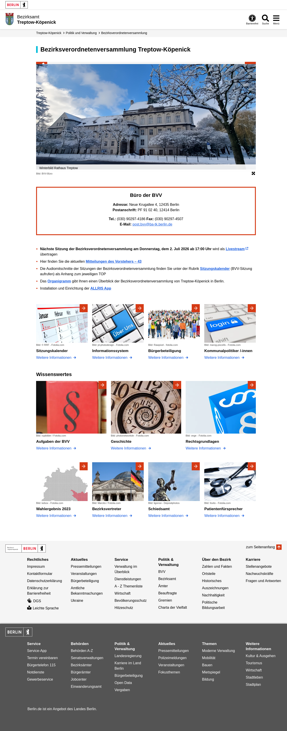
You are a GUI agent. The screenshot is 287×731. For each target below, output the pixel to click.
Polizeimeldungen (172, 658)
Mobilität (208, 658)
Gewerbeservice (40, 679)
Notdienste (35, 672)
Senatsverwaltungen (87, 658)
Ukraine (77, 600)
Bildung (208, 679)
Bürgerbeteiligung (85, 581)
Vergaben (122, 690)
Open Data (123, 683)
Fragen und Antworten (263, 581)
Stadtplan (253, 684)
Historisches (212, 581)
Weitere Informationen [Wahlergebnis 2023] (54, 516)
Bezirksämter (81, 665)
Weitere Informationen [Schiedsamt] (166, 516)
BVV (161, 572)
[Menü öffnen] (276, 19)
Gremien (165, 600)
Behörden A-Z (82, 651)
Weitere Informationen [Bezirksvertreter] (110, 516)
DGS (34, 601)
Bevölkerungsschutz (131, 600)
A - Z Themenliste (129, 586)
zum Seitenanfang (260, 547)
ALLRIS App (100, 288)
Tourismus (254, 663)
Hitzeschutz (124, 608)
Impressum (36, 566)
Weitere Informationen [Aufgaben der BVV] (54, 448)
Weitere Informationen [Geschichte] (129, 448)
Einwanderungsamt (86, 686)
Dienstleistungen (128, 579)
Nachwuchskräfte (259, 574)
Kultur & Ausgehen (261, 656)
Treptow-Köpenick (48, 33)
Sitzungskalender (215, 269)
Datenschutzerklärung (44, 581)
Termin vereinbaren (42, 658)
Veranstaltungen (84, 574)
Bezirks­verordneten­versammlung (124, 33)
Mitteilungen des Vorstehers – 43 (114, 261)
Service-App (37, 651)
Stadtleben (254, 677)
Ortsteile (208, 574)
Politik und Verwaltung (81, 33)
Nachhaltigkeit (213, 595)
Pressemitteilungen (86, 566)
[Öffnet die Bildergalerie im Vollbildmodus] (253, 174)
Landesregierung (128, 656)
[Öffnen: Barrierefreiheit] (252, 19)
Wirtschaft (122, 593)
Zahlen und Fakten (217, 566)
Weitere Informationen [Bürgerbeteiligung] (166, 357)
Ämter (163, 586)
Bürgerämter (81, 672)
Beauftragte (167, 593)
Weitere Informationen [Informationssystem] (110, 357)
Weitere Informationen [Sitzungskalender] (54, 357)
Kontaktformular (39, 574)
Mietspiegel (211, 672)
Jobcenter (79, 679)
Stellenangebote (259, 566)
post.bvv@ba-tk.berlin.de (152, 224)
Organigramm (59, 281)
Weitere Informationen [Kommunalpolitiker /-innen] (222, 357)
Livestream (235, 249)
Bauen (207, 665)
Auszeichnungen (215, 588)
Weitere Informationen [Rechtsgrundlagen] (204, 448)
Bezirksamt (167, 579)
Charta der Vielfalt (172, 607)
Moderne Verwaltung (218, 651)
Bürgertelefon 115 (41, 665)
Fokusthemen (169, 672)
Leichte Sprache (43, 608)
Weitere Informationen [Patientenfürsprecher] (222, 516)
